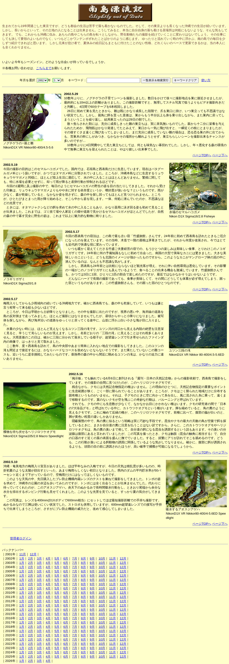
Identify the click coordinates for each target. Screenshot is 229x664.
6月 (65, 558)
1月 (21, 558)
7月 (74, 558)
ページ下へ (220, 155)
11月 (22, 554)
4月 (48, 558)
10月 (101, 558)
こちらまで (43, 68)
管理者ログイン (21, 538)
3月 (39, 558)
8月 (83, 558)
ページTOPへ (201, 155)
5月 (57, 558)
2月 (30, 558)
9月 (92, 558)
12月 (33, 554)
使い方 (205, 80)
